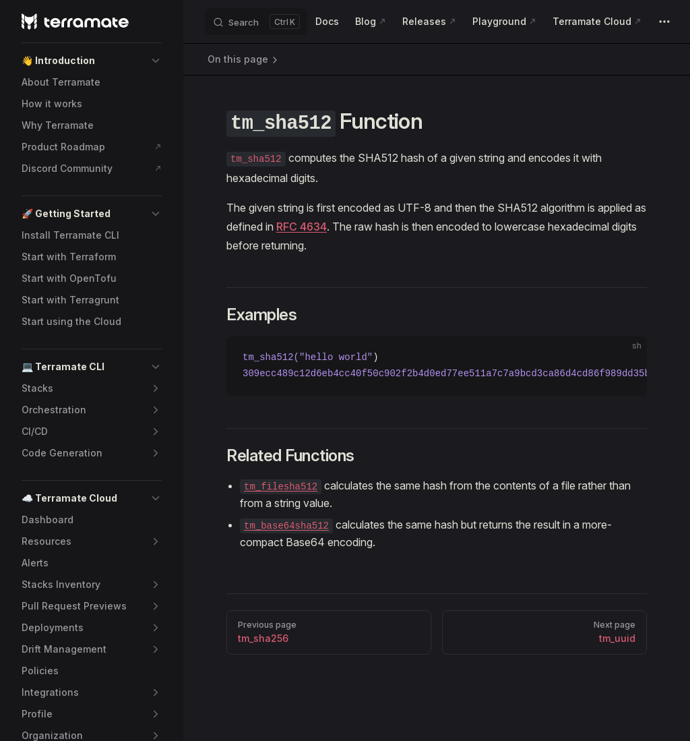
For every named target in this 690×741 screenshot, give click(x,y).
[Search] (256, 21)
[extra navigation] (664, 21)
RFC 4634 (301, 226)
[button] (92, 60)
